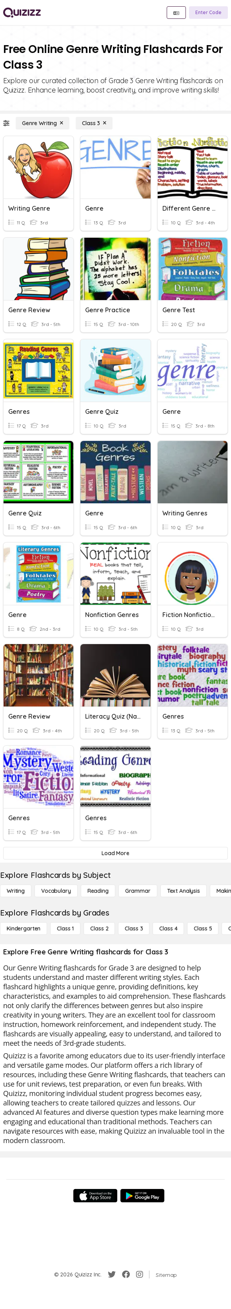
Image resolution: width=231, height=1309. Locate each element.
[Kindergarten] (23, 928)
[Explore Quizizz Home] (22, 12)
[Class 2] (99, 928)
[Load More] (115, 853)
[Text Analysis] (183, 891)
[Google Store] (142, 1195)
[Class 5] (202, 928)
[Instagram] (139, 1274)
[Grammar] (137, 891)
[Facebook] (126, 1274)
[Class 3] (94, 123)
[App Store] (95, 1195)
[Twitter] (112, 1274)
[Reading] (98, 891)
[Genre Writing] (42, 123)
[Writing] (15, 891)
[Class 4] (168, 928)
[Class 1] (65, 928)
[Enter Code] (208, 12)
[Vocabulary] (56, 891)
